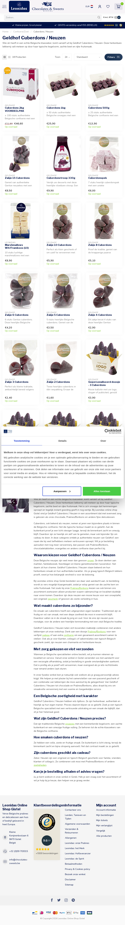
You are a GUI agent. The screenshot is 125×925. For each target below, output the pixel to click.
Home (5, 31)
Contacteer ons (73, 809)
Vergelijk (100, 830)
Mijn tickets (102, 820)
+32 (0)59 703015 (18, 851)
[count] (67, 57)
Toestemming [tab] (22, 440)
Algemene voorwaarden (77, 823)
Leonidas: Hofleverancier (78, 853)
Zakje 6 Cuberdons (16, 314)
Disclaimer (70, 879)
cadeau (46, 635)
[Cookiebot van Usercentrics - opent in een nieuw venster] (107, 431)
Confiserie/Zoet (21, 31)
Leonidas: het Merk (74, 848)
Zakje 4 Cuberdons (100, 314)
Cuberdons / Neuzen (43, 31)
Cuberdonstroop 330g (61, 178)
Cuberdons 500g (99, 107)
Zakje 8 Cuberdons (100, 245)
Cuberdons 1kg (56, 107)
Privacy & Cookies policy (77, 869)
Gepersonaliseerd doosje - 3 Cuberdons (104, 383)
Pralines (92, 631)
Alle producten (104, 835)
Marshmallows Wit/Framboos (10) (17, 246)
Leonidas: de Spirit (74, 858)
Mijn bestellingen (105, 815)
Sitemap (69, 884)
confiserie (69, 635)
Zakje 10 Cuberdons (59, 245)
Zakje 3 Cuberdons (16, 382)
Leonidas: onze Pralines (77, 843)
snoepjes (70, 723)
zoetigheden (40, 765)
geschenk (53, 598)
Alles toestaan (102, 491)
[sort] (88, 57)
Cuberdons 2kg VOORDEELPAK (14, 109)
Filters (113, 57)
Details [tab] (62, 440)
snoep (90, 560)
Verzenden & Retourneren (71, 831)
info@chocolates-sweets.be (18, 861)
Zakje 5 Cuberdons (58, 314)
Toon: (58, 57)
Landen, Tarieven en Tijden (75, 817)
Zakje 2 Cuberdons (58, 382)
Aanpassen (62, 491)
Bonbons (101, 631)
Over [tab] (103, 440)
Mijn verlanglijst (104, 825)
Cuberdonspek (97, 178)
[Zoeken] (99, 17)
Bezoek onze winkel (75, 874)
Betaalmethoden (73, 863)
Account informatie (106, 809)
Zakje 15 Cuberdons (17, 178)
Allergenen (70, 837)
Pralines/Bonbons (79, 588)
